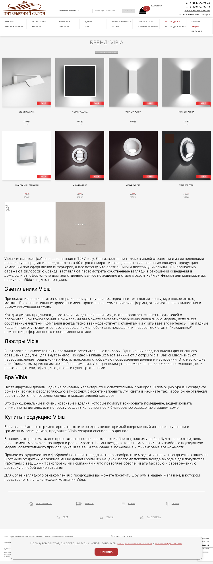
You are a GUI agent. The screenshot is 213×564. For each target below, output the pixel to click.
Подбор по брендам (69, 11)
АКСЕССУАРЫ (39, 22)
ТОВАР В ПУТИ (145, 22)
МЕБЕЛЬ (9, 22)
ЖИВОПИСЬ (64, 22)
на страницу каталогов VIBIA (106, 52)
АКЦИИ (195, 26)
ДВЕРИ (88, 22)
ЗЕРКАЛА (37, 26)
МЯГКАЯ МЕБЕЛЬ (14, 26)
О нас (7, 533)
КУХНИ (115, 26)
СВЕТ (87, 26)
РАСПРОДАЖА (172, 22)
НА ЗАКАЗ (197, 31)
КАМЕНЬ (196, 22)
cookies (116, 537)
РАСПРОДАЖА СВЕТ (175, 26)
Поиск (128, 11)
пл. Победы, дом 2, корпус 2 (195, 15)
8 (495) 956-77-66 (198, 3)
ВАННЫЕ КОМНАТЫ (122, 22)
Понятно (106, 551)
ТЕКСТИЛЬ (63, 26)
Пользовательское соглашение (147, 537)
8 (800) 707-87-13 (198, 7)
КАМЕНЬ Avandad (148, 26)
